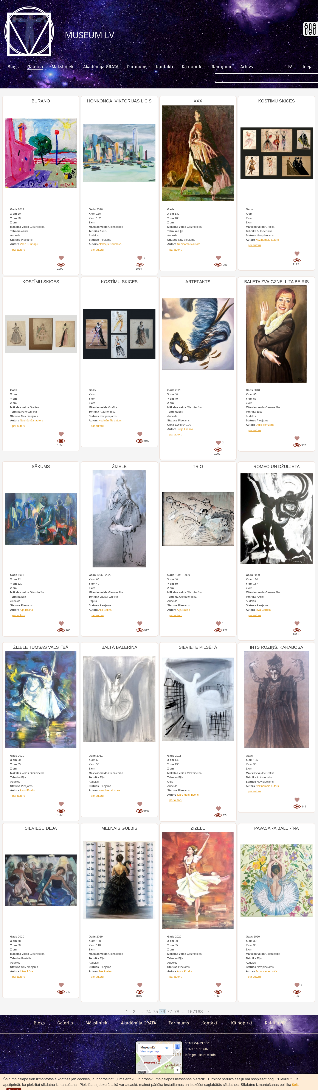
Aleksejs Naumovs (109, 244)
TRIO (198, 466)
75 (156, 1011)
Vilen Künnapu (29, 244)
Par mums (137, 66)
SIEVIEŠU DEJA (41, 828)
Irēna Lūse (26, 971)
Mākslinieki (63, 66)
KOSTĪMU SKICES (276, 101)
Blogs (13, 66)
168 (198, 1011)
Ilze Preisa (105, 971)
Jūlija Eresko (185, 429)
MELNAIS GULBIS (119, 828)
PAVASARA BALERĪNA (276, 828)
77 (170, 1011)
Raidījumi (221, 66)
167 (191, 1011)
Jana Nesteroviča (266, 971)
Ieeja (308, 66)
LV (290, 66)
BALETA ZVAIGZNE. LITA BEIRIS (276, 281)
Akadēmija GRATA (100, 66)
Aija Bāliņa (26, 609)
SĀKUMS (41, 466)
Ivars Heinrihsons (109, 790)
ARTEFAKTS (197, 281)
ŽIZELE (119, 466)
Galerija (35, 66)
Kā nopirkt (192, 66)
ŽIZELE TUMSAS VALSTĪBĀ (40, 647)
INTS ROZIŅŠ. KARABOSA (276, 647)
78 (177, 1011)
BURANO (41, 101)
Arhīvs (246, 66)
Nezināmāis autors (188, 244)
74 (148, 1011)
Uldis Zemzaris (265, 424)
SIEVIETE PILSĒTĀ (198, 647)
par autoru (18, 249)
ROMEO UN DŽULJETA (276, 466)
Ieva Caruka (263, 609)
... (142, 1011)
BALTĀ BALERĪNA (119, 647)
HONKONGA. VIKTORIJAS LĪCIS (119, 101)
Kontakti (164, 66)
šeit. (295, 1085)
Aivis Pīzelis (27, 790)
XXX (198, 101)
